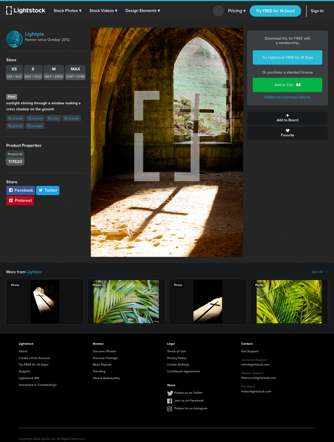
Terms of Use (176, 351)
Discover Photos (104, 351)
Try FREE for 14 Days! (275, 11)
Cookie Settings (178, 364)
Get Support (250, 351)
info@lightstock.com (255, 364)
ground (15, 126)
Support (24, 371)
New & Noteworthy (106, 378)
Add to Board (288, 118)
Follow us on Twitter (188, 392)
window (35, 118)
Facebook (20, 190)
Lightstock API (29, 378)
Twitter (48, 190)
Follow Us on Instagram (190, 408)
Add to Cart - (288, 85)
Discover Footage (105, 358)
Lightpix (34, 34)
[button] (67, 10)
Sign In (317, 11)
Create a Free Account (34, 358)
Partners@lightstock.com (258, 378)
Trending (99, 371)
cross (53, 118)
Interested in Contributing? (38, 385)
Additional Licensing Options (287, 97)
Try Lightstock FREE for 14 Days (287, 57)
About (23, 351)
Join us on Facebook (189, 400)
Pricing (236, 11)
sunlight (34, 126)
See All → (320, 272)
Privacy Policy (176, 358)
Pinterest (20, 200)
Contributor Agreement (183, 371)
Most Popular (102, 364)
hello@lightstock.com (256, 391)
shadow (15, 118)
